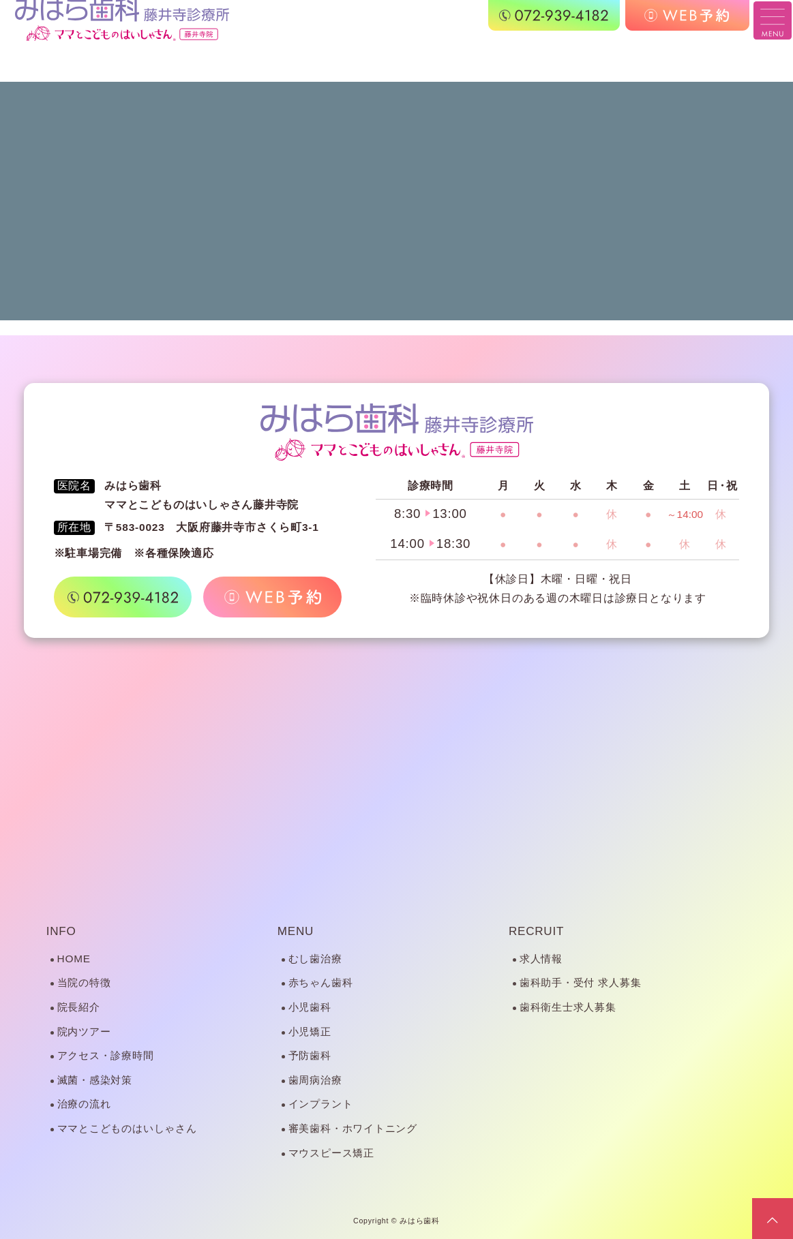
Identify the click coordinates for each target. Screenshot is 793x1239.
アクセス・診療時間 (105, 1055)
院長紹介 (78, 1007)
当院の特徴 (84, 982)
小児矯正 (309, 1031)
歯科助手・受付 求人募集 (581, 982)
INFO (61, 931)
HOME (74, 958)
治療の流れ (84, 1104)
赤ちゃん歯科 (320, 982)
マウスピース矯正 (331, 1153)
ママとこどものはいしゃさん (127, 1128)
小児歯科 (309, 1007)
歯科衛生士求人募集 (568, 1007)
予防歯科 (309, 1055)
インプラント (320, 1104)
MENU (296, 931)
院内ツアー (84, 1031)
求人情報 (541, 958)
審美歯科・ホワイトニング (352, 1128)
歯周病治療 (315, 1080)
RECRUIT (536, 931)
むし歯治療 (315, 958)
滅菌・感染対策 (94, 1080)
